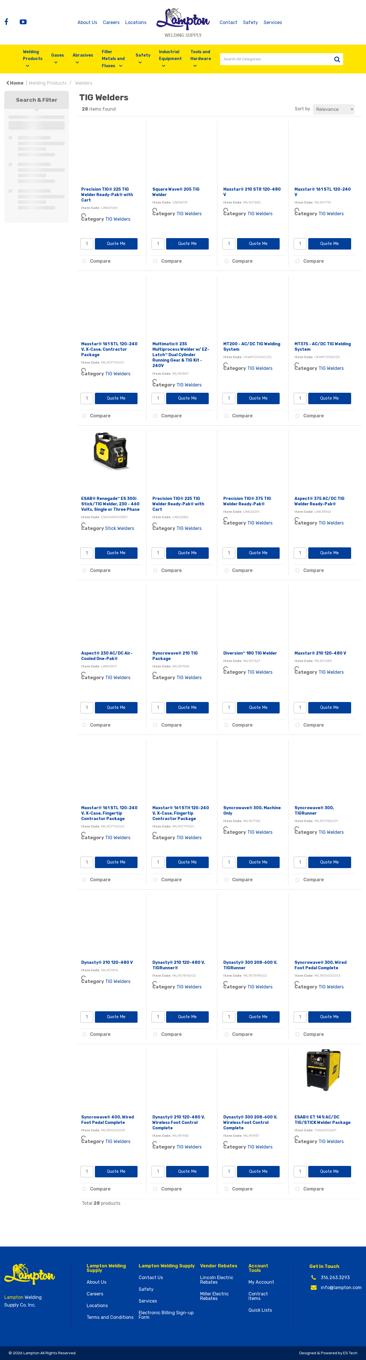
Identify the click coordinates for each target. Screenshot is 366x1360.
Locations (135, 22)
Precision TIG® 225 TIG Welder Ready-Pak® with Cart (107, 195)
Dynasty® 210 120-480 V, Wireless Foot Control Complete (178, 1122)
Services (273, 22)
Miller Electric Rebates (214, 1296)
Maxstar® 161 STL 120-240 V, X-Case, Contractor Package (109, 349)
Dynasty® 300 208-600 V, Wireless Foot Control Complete (250, 1122)
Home (14, 83)
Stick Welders (119, 528)
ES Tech (350, 1353)
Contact (228, 22)
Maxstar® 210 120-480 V (320, 653)
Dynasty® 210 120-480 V (107, 962)
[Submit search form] (337, 59)
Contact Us (151, 1277)
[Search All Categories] (281, 59)
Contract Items (258, 1296)
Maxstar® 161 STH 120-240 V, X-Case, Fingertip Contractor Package (180, 813)
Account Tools (258, 1268)
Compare (95, 261)
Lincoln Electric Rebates (216, 1280)
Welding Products (33, 55)
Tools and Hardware (200, 55)
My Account (261, 1282)
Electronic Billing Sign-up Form (166, 1315)
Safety (250, 22)
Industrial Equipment (170, 55)
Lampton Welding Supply (106, 1268)
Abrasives (83, 55)
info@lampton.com (341, 1287)
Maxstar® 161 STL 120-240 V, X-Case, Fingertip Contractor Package (109, 813)
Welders (83, 83)
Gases (57, 55)
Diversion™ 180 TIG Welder (250, 653)
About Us (87, 22)
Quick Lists (260, 1310)
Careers (111, 22)
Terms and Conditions (110, 1317)
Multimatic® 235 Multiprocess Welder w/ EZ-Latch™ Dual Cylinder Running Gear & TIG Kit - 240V (180, 355)
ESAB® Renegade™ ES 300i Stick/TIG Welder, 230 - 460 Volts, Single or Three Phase (110, 504)
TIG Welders (117, 219)
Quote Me (116, 243)
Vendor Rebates (218, 1266)
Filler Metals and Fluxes (113, 58)
